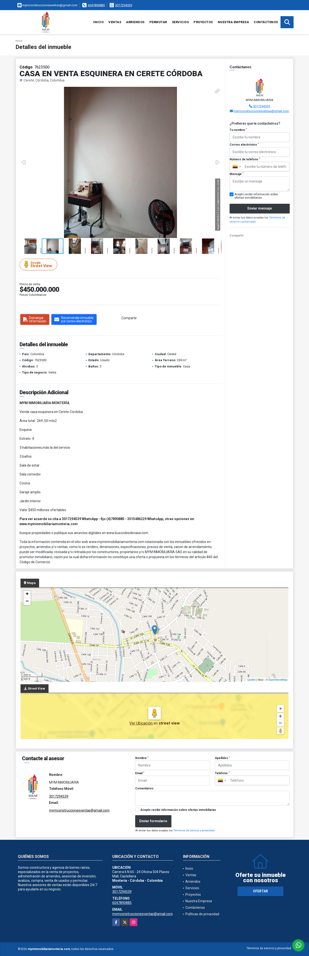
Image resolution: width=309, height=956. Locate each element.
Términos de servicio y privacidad (194, 830)
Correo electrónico (244, 145)
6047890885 (96, 5)
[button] (217, 91)
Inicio (98, 22)
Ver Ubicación (141, 723)
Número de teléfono (245, 159)
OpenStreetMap (277, 679)
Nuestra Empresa (233, 22)
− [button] (27, 601)
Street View (39, 264)
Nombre (142, 758)
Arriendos (135, 22)
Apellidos (222, 758)
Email (139, 773)
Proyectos (203, 22)
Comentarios (144, 788)
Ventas (114, 22)
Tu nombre (238, 130)
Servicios (180, 22)
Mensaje (237, 174)
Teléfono (222, 773)
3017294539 (123, 5)
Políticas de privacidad (202, 914)
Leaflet (251, 679)
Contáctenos (266, 22)
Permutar (158, 22)
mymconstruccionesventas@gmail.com (261, 111)
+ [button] (27, 594)
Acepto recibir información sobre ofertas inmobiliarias (178, 810)
